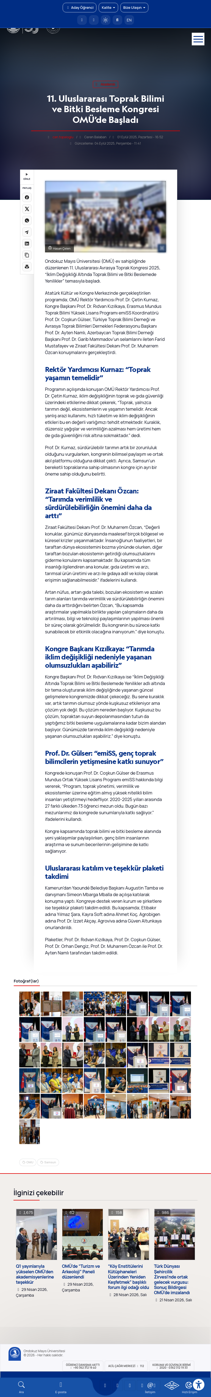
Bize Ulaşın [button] (134, 7)
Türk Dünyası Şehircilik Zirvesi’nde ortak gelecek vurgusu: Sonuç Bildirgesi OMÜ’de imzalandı (172, 1279)
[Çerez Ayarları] (189, 1385)
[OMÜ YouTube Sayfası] (105, 1385)
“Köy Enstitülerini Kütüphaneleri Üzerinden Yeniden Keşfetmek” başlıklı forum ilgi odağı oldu (128, 1277)
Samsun (50, 1162)
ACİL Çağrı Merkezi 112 (126, 1366)
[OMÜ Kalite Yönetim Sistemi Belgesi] (171, 1385)
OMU (29, 1162)
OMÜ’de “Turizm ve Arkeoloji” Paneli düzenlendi (81, 1272)
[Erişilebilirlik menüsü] (199, 1385)
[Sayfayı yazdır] (27, 266)
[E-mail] (61, 1387)
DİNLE (26, 177)
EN (129, 20)
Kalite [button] (108, 7)
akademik (105, 84)
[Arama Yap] (117, 20)
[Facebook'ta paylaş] (27, 197)
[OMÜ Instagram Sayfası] (129, 1385)
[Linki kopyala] (27, 255)
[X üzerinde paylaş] (27, 209)
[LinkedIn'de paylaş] (27, 243)
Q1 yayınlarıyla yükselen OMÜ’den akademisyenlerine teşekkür (35, 1274)
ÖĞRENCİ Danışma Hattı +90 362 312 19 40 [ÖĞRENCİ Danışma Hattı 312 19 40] (83, 1366)
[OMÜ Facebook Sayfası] (154, 1385)
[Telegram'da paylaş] (27, 232)
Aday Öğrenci (79, 7)
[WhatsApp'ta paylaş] (27, 220)
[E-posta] (94, 20)
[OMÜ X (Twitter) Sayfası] (142, 1385)
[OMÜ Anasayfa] (82, 20)
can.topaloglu (62, 137)
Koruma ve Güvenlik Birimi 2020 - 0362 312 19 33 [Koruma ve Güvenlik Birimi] (171, 1366)
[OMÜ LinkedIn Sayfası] (117, 1385)
